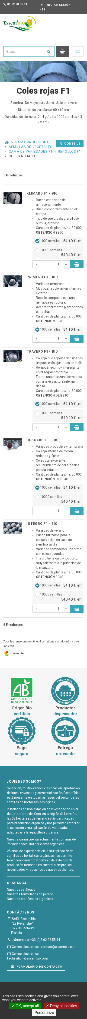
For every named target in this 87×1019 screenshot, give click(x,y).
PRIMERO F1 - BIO (42, 277)
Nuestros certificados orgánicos (30, 899)
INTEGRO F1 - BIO (42, 524)
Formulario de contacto (36, 966)
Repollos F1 (69, 151)
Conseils (70, 143)
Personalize (44, 1013)
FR (77, 5)
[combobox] (23, 51)
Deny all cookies (61, 1006)
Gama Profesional (33, 142)
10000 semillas (58, 253)
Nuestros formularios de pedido (30, 894)
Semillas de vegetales (30, 147)
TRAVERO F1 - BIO (42, 351)
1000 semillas (58, 241)
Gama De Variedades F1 (31, 151)
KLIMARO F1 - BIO (42, 193)
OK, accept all (25, 1006)
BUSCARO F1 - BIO (43, 440)
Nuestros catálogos (21, 889)
